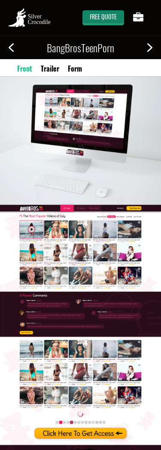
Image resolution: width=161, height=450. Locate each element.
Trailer (50, 68)
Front (24, 68)
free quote (103, 16)
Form (75, 68)
